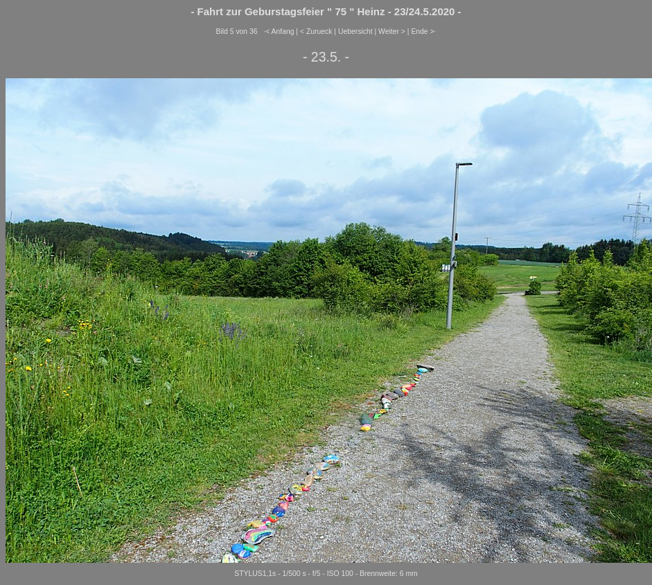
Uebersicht (355, 31)
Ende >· (423, 31)
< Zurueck (316, 31)
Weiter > (391, 31)
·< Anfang (278, 31)
